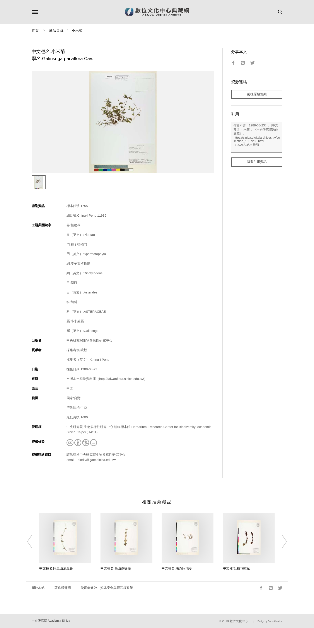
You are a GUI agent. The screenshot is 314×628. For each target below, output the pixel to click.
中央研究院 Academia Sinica (51, 620)
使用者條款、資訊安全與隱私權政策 (107, 588)
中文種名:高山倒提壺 (116, 568)
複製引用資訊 (257, 162)
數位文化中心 (239, 621)
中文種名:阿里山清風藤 (56, 568)
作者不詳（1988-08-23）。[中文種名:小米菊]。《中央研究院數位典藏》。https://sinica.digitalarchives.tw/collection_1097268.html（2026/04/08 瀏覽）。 (256, 137)
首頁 (35, 30)
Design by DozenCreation (270, 621)
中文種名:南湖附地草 (177, 568)
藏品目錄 (56, 30)
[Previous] (33, 541)
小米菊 (77, 30)
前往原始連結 (257, 94)
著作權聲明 (63, 588)
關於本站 (38, 588)
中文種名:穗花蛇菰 (236, 568)
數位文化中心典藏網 (157, 12)
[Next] (280, 541)
